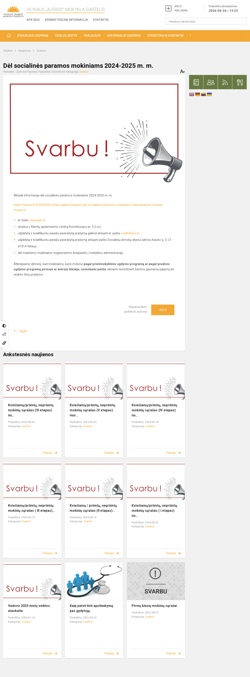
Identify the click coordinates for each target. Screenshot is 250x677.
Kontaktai (101, 19)
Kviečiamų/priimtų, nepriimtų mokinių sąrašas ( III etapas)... (31, 508)
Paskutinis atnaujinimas (223, 9)
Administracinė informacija (66, 19)
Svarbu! (41, 50)
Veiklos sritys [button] (66, 35)
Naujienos (25, 50)
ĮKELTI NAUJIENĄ (181, 8)
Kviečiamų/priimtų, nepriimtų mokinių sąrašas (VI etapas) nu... (30, 410)
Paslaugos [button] (92, 35)
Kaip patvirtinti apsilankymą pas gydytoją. (91, 608)
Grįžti (23, 331)
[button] (8, 36)
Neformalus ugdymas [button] (124, 35)
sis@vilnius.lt (130, 233)
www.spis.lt (37, 220)
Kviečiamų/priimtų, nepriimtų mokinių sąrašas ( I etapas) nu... (154, 511)
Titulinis (8, 50)
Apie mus (33, 19)
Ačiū (162, 310)
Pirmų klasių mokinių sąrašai (154, 606)
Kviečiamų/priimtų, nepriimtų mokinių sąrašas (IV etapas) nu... (154, 410)
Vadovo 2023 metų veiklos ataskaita (29, 608)
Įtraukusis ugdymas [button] (32, 35)
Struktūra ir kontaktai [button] (165, 35)
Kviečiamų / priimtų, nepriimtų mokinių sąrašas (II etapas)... (93, 508)
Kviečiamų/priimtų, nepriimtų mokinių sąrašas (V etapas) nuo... (92, 410)
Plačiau (47, 452)
